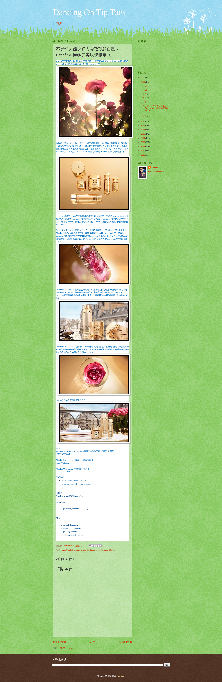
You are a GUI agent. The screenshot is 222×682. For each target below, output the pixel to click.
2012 (143, 146)
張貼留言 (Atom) (66, 648)
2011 (143, 151)
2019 (143, 82)
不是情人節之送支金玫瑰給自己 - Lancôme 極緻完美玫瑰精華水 (155, 108)
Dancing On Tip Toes (89, 12)
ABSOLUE (66, 550)
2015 (143, 134)
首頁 (59, 23)
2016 (143, 130)
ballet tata (155, 168)
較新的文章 (59, 642)
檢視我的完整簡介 (156, 171)
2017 (143, 126)
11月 (145, 90)
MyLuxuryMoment (108, 550)
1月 (145, 116)
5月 (145, 98)
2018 (143, 121)
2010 (143, 155)
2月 (145, 102)
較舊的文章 (125, 642)
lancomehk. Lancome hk (90, 550)
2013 (143, 142)
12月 (145, 86)
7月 (145, 94)
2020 (143, 78)
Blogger (121, 676)
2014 (143, 138)
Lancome (76, 550)
